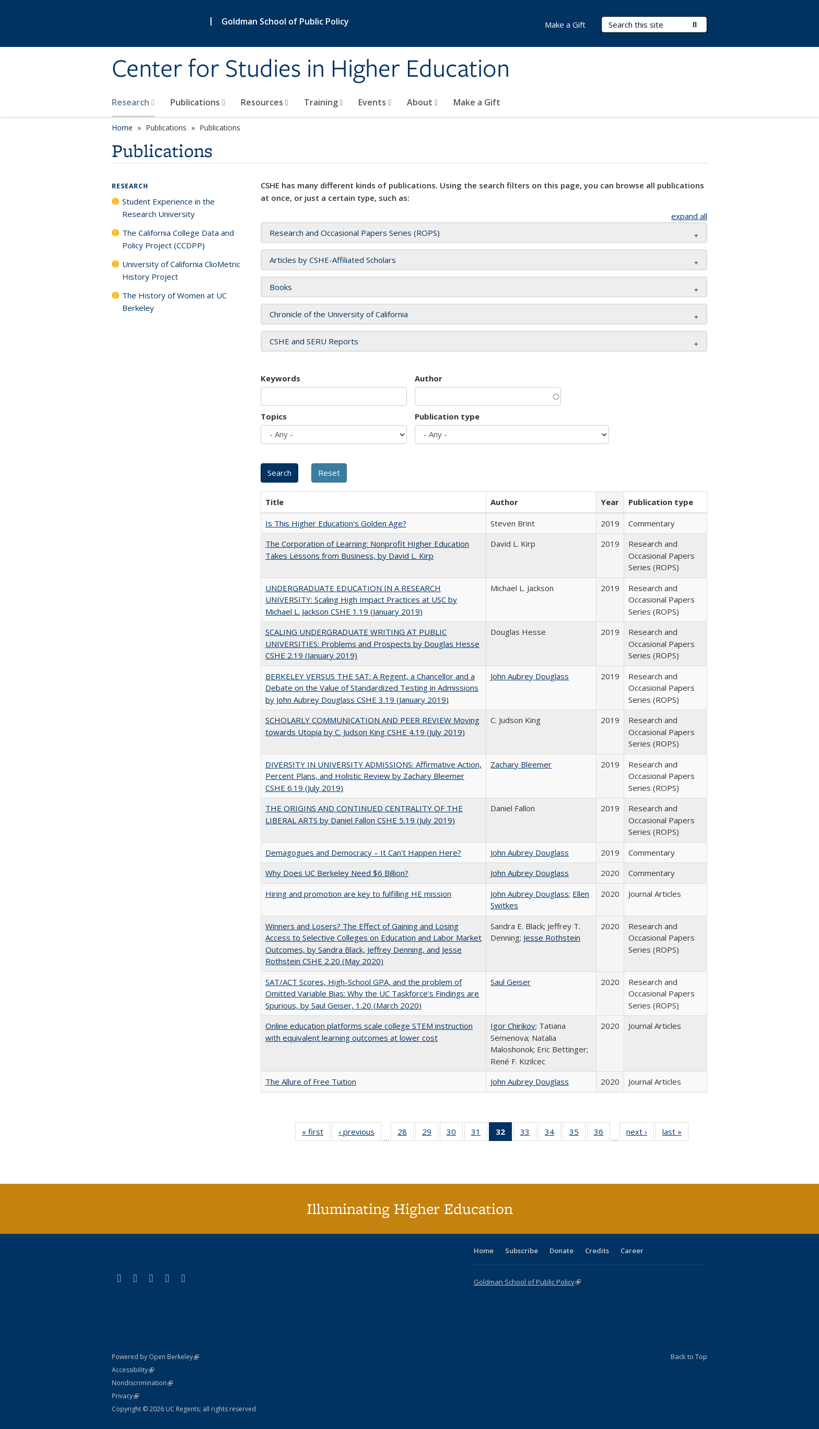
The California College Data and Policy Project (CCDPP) (178, 238)
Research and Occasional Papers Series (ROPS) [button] (355, 232)
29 (430, 1134)
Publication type (447, 416)
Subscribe (521, 1250)
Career (632, 1250)
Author (428, 378)
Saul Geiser (510, 982)
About (422, 102)
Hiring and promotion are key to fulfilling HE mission (358, 893)
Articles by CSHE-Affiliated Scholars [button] (333, 260)
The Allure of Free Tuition (310, 1081)
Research (133, 102)
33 (528, 1134)
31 (479, 1134)
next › (640, 1134)
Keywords (280, 378)
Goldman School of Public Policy (285, 21)
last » (675, 1134)
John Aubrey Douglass (529, 676)
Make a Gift (476, 102)
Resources (264, 102)
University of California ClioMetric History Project (181, 270)
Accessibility (133, 1369)
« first (316, 1134)
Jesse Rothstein (551, 937)
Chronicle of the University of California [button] (339, 314)
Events (374, 102)
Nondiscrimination (142, 1382)
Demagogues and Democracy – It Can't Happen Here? (363, 852)
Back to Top (689, 1356)
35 (577, 1134)
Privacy (125, 1395)
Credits (597, 1250)
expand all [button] (689, 216)
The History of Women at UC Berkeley (174, 301)
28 (405, 1134)
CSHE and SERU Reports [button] (314, 341)
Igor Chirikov (512, 1025)
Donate (561, 1250)
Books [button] (281, 287)
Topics (274, 416)
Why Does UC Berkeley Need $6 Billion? (336, 873)
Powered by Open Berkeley (155, 1356)
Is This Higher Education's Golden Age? (335, 523)
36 (602, 1134)
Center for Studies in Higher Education (311, 69)
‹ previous (359, 1134)
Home (122, 128)
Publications (197, 102)
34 (553, 1134)
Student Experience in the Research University (168, 207)
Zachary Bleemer (521, 764)
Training (323, 102)
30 (455, 1134)
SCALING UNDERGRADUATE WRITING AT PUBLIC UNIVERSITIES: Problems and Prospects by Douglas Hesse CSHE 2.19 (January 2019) (372, 644)
